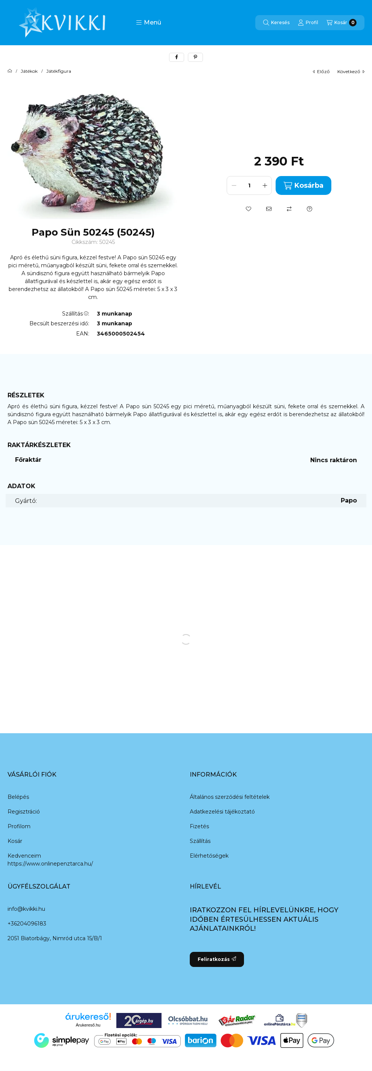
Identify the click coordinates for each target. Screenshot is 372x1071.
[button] (148, 22)
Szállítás (200, 841)
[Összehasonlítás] (289, 208)
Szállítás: (75, 313)
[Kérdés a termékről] (309, 208)
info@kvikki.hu (26, 909)
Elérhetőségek (209, 855)
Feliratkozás (217, 959)
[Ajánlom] (268, 208)
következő (350, 71)
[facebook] (176, 57)
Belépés (18, 797)
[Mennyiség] (249, 185)
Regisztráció (24, 811)
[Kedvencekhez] (248, 208)
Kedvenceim (24, 855)
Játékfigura (58, 71)
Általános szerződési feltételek (230, 797)
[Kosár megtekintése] (341, 22)
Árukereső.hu (88, 1025)
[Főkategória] (10, 71)
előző (321, 71)
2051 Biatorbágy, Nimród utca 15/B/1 (55, 938)
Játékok (29, 71)
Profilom (19, 826)
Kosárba (303, 185)
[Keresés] (276, 22)
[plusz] (265, 185)
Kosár (15, 841)
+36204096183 (27, 923)
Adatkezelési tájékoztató (222, 811)
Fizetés (199, 826)
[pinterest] (195, 57)
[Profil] (308, 22)
